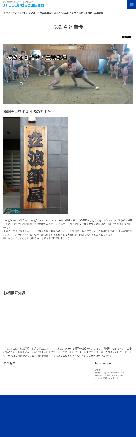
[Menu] (131, 4)
